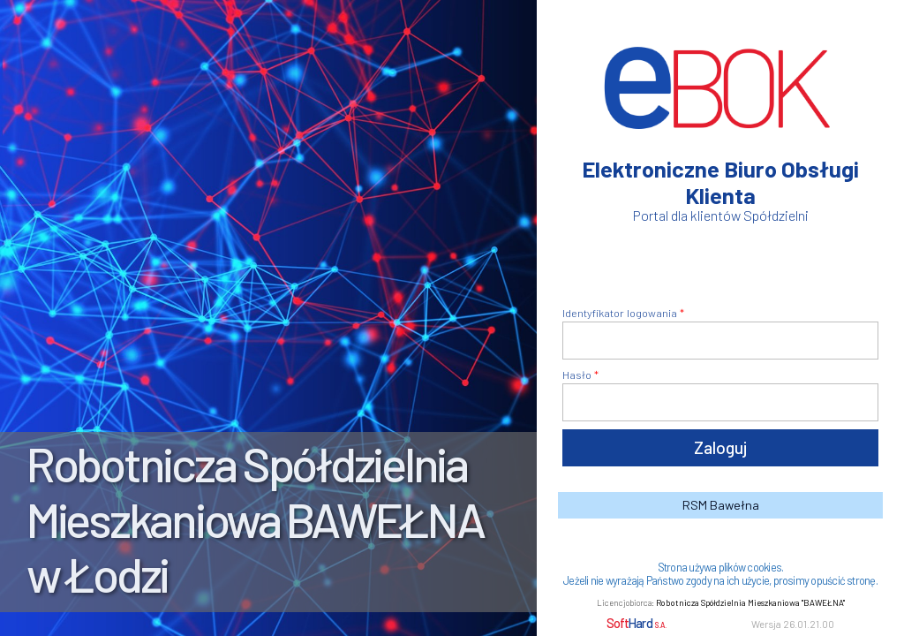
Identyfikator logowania (619, 313)
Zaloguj (720, 447)
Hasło (576, 374)
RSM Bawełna (720, 504)
